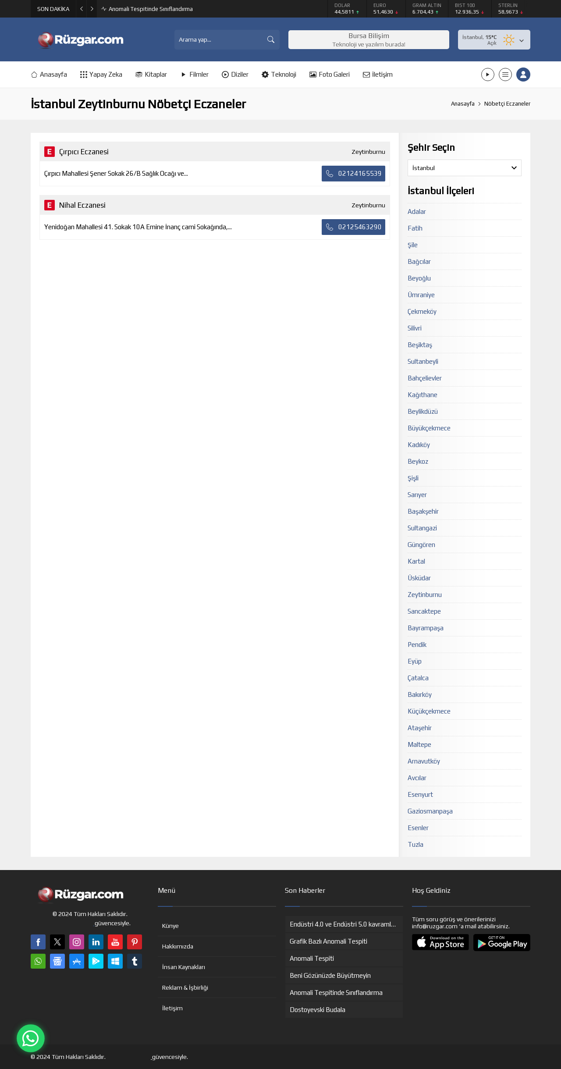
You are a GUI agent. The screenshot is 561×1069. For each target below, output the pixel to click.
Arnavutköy (424, 761)
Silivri (415, 328)
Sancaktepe (424, 611)
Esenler (418, 827)
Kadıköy (419, 444)
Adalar (417, 211)
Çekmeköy (422, 311)
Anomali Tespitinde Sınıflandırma (151, 9)
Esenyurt (420, 794)
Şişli (413, 478)
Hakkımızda (177, 946)
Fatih (415, 228)
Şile (413, 245)
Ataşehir (420, 728)
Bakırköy (420, 694)
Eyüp (415, 661)
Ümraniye (421, 294)
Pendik (417, 644)
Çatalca (418, 678)
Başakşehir (423, 511)
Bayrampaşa (426, 628)
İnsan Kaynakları (183, 966)
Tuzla (415, 844)
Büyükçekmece (429, 428)
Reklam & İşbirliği (185, 987)
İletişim (172, 1008)
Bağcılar (419, 261)
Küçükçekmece (429, 711)
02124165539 (353, 173)
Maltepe (419, 744)
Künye (170, 925)
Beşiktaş (420, 344)
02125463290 (353, 227)
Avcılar (417, 777)
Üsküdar (419, 578)
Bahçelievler (425, 378)
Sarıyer (417, 494)
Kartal (416, 561)
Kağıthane (422, 394)
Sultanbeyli (423, 361)
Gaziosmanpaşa (430, 811)
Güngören (421, 544)
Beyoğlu (419, 278)
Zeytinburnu (425, 594)
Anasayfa (463, 103)
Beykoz (418, 461)
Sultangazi (422, 528)
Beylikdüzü (423, 411)
